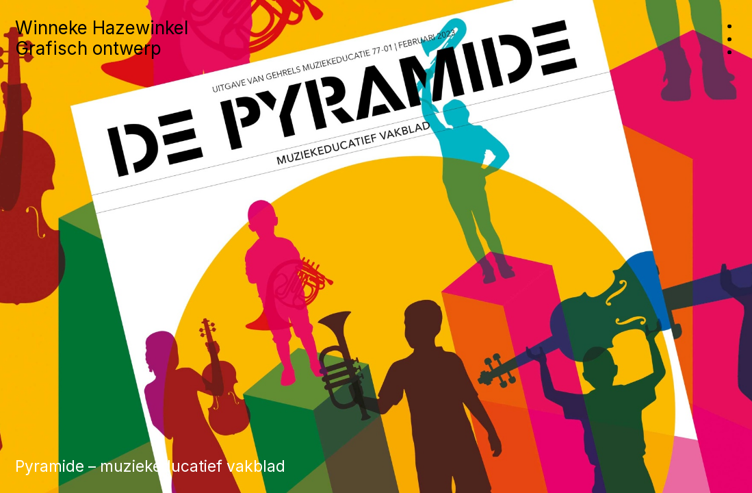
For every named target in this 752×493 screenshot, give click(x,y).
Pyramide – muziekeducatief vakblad (150, 466)
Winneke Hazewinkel (101, 27)
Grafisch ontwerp (88, 48)
